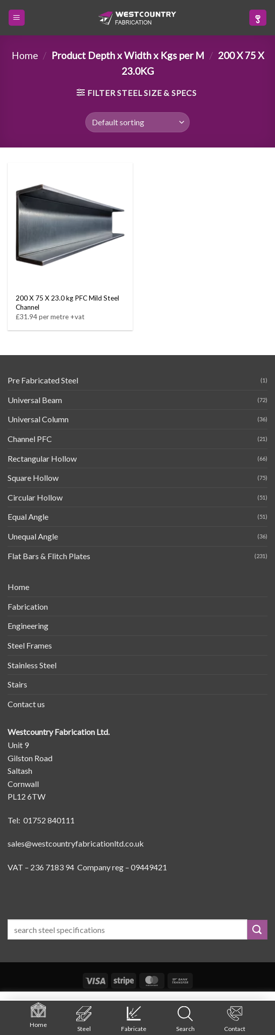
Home (25, 55)
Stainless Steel (32, 665)
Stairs (17, 684)
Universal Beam (35, 400)
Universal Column (38, 419)
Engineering (28, 625)
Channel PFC (30, 438)
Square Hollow (33, 477)
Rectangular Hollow (42, 458)
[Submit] (257, 930)
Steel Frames (30, 645)
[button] (17, 18)
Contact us (26, 704)
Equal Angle (28, 516)
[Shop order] (137, 122)
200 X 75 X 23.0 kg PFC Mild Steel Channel (67, 302)
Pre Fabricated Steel (43, 380)
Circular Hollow (35, 497)
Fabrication (28, 606)
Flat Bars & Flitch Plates (49, 556)
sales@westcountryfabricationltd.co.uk (76, 843)
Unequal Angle (33, 536)
